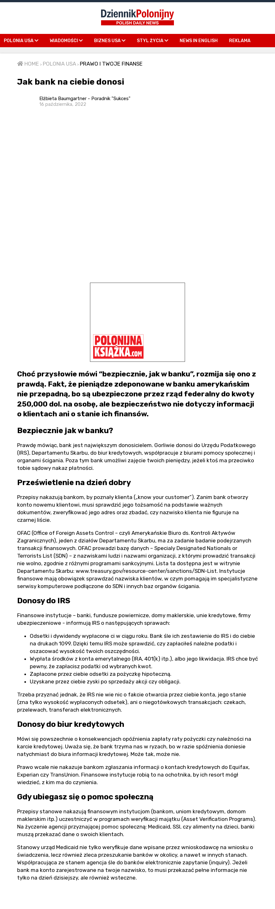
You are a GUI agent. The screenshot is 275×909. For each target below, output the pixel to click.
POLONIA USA (21, 40)
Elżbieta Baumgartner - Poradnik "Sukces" (85, 101)
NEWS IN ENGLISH (199, 40)
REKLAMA (240, 40)
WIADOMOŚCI (66, 40)
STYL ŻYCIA (152, 40)
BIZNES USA (109, 40)
